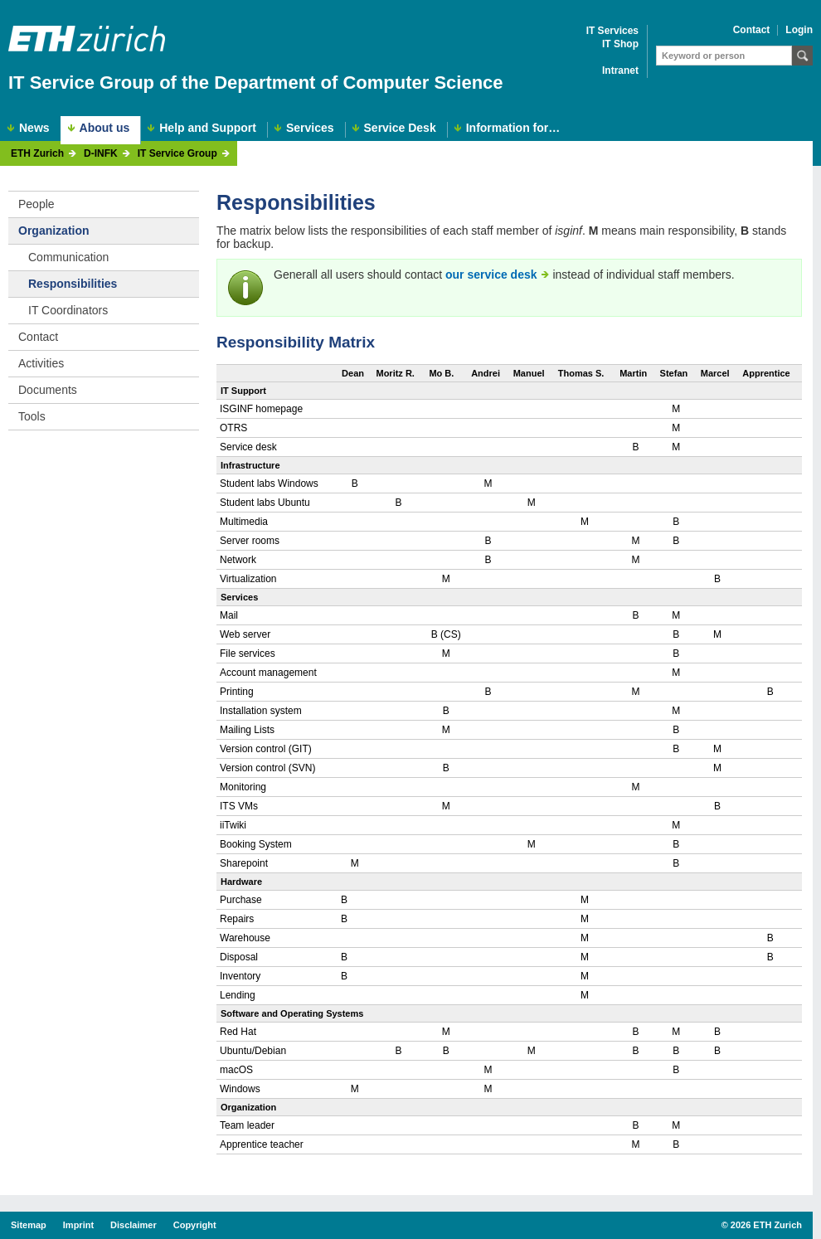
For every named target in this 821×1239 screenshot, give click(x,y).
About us (105, 127)
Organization (54, 230)
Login (799, 30)
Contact (751, 30)
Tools (32, 416)
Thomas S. (581, 373)
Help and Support (207, 128)
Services (310, 128)
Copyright (194, 1225)
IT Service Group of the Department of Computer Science (255, 82)
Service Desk (400, 128)
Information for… (513, 128)
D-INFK (101, 153)
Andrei (485, 373)
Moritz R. (395, 373)
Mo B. (441, 373)
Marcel (715, 373)
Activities (41, 363)
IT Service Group (177, 153)
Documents (47, 389)
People (36, 204)
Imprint (78, 1225)
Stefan (674, 373)
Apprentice (765, 373)
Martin (633, 373)
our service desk (491, 274)
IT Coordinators (68, 310)
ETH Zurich (37, 153)
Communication (68, 257)
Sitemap (28, 1225)
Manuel (529, 373)
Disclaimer (133, 1225)
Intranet (620, 71)
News (34, 128)
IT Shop (620, 44)
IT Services (612, 31)
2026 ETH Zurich (766, 1225)
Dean (353, 373)
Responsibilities (72, 283)
